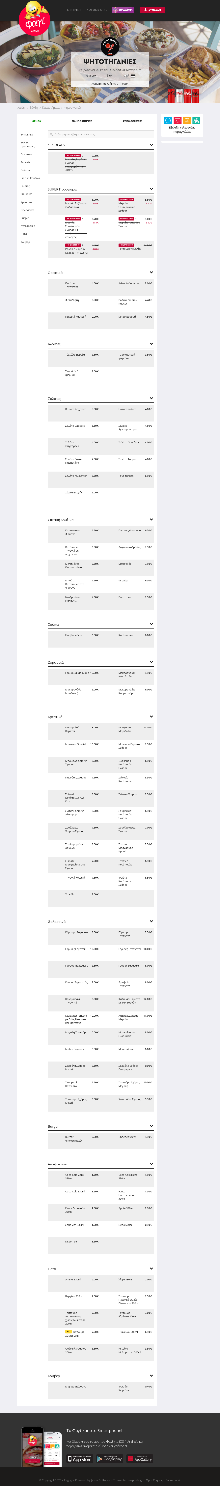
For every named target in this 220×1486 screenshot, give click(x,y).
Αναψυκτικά (28, 226)
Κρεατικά (26, 202)
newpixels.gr (135, 1480)
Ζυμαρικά (26, 194)
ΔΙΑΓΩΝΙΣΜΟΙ (97, 10)
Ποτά (24, 234)
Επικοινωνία (173, 1480)
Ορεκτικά (26, 154)
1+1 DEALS (27, 134)
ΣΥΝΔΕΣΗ (152, 9)
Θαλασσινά (27, 210)
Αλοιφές (25, 162)
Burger (25, 218)
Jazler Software (101, 1480)
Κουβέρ (25, 242)
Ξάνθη (34, 107)
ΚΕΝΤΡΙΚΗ (74, 10)
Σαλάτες (25, 170)
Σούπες (25, 186)
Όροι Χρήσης (154, 1480)
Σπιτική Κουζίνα (30, 178)
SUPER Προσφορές (28, 144)
